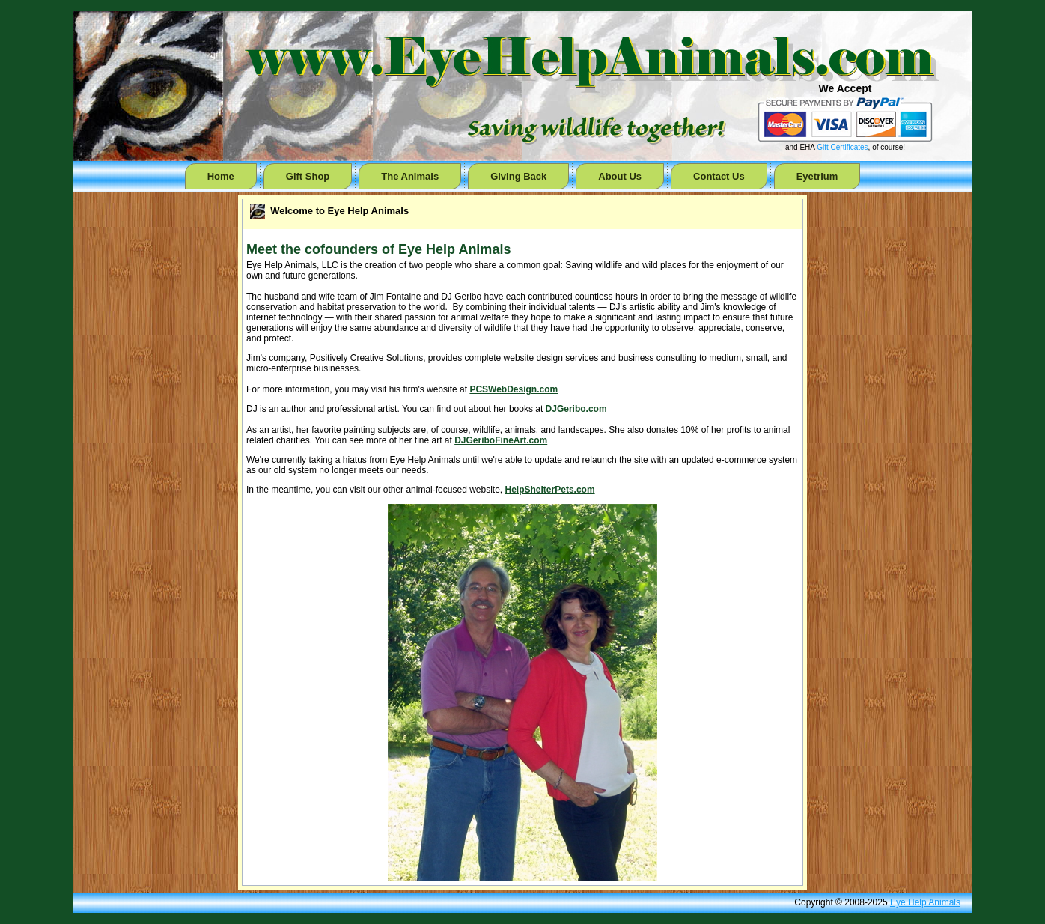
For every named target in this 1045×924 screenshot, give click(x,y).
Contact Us (719, 176)
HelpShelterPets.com (550, 489)
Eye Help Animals (925, 902)
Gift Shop (308, 176)
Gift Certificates (842, 147)
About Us (620, 176)
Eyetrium (817, 176)
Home (220, 176)
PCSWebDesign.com (513, 389)
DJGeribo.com (576, 409)
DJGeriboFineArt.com (500, 440)
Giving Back (518, 176)
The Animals (410, 176)
